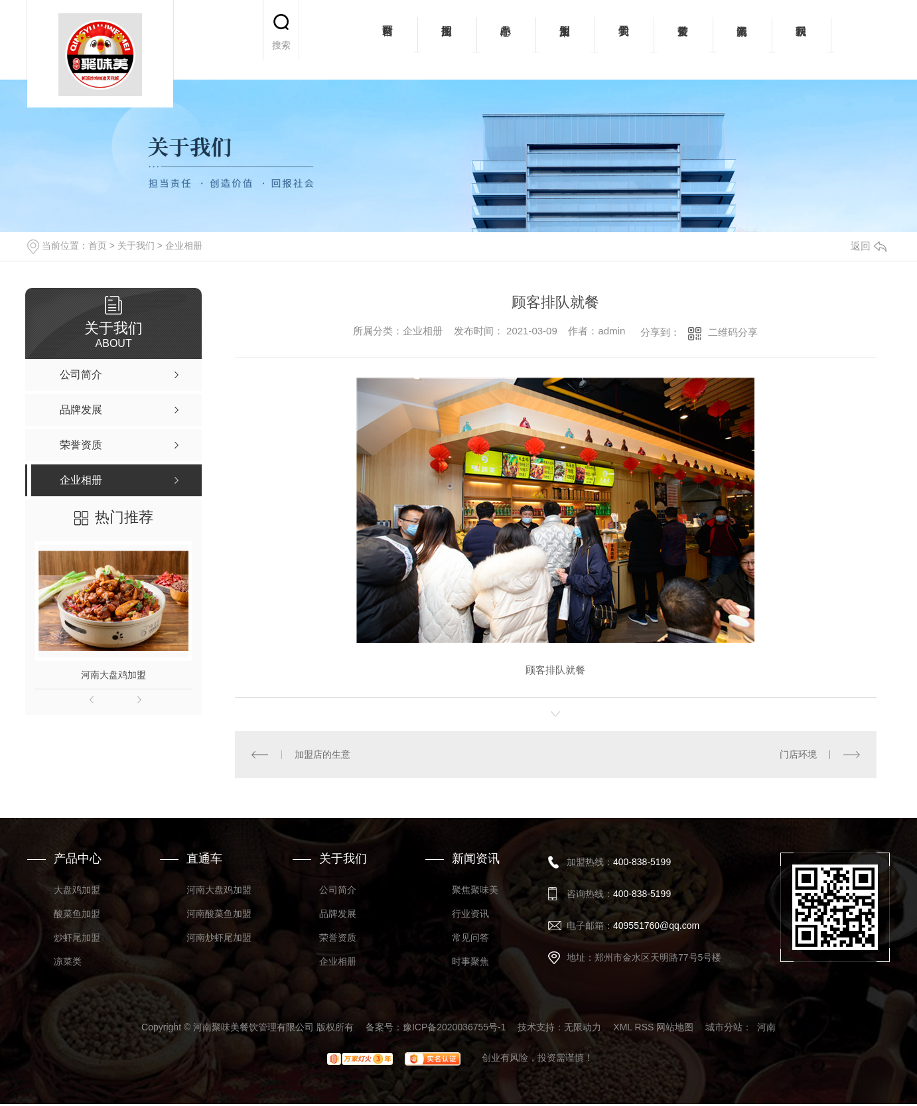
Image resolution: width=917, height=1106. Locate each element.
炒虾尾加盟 (77, 937)
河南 (766, 1027)
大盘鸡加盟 (77, 889)
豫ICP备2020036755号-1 (454, 1027)
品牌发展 (337, 913)
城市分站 (723, 1027)
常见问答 (470, 937)
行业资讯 (470, 913)
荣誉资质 (683, 40)
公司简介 (337, 889)
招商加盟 (446, 40)
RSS (644, 1027)
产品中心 (505, 40)
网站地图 (674, 1027)
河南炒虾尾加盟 (218, 937)
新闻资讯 (742, 40)
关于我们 (624, 40)
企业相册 (183, 245)
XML (622, 1027)
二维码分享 (733, 332)
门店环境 (798, 754)
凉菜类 (68, 961)
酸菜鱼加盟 (77, 913)
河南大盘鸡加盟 (113, 674)
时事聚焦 (470, 961)
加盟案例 (565, 40)
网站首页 (387, 40)
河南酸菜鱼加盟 (218, 913)
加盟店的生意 (322, 754)
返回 (868, 245)
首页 (97, 245)
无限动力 (582, 1027)
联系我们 (801, 40)
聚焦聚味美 (475, 889)
